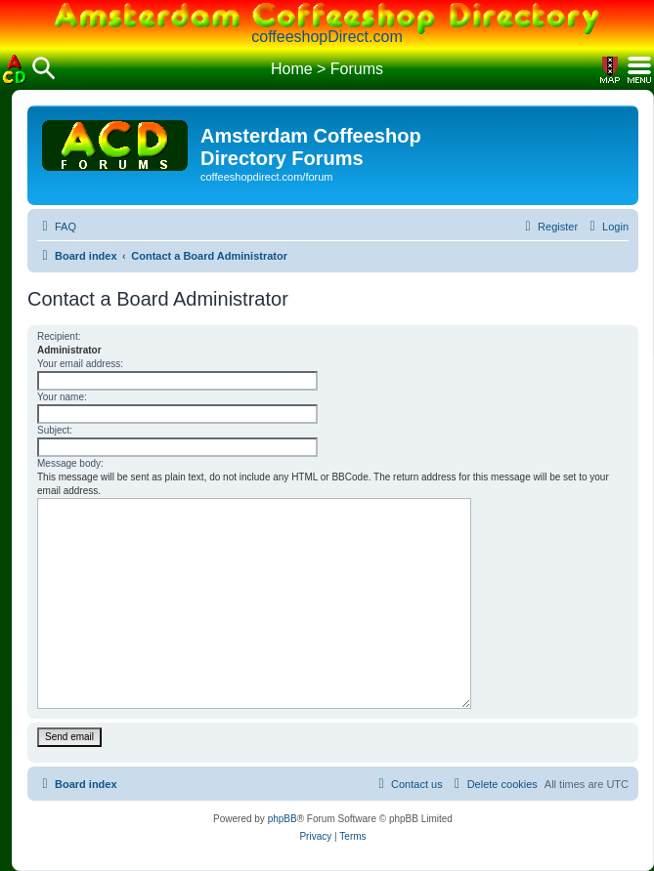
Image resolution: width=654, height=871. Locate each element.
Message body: (70, 463)
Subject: (54, 430)
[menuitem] (56, 226)
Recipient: (58, 336)
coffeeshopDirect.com (326, 36)
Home (292, 69)
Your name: (62, 397)
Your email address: (80, 363)
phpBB (282, 818)
